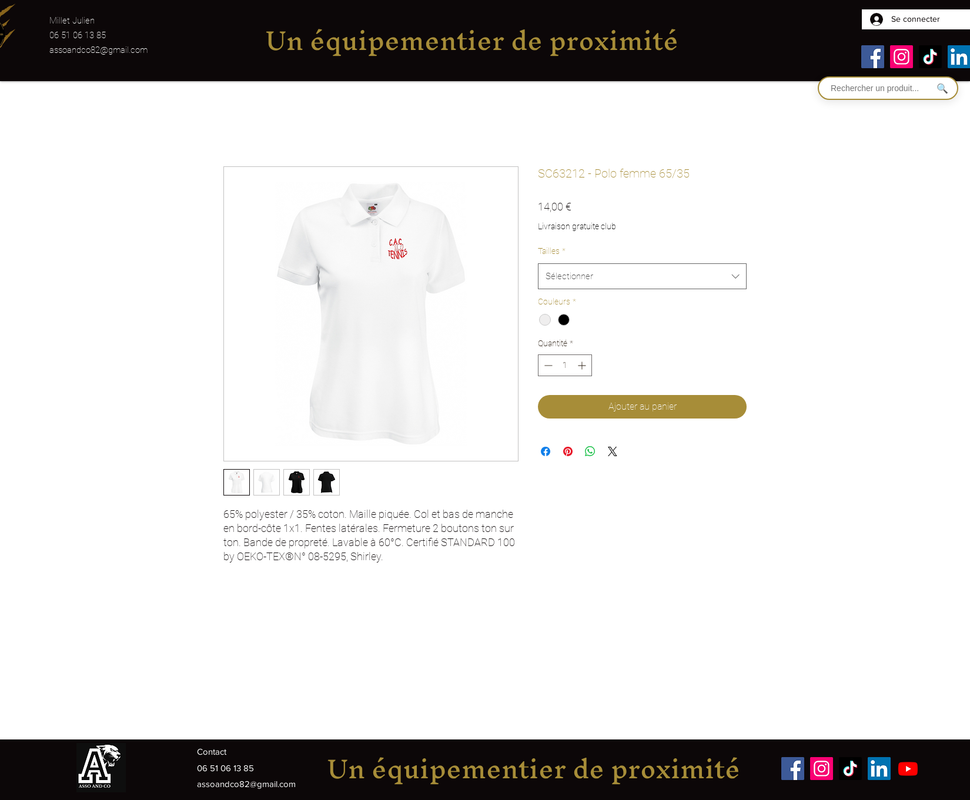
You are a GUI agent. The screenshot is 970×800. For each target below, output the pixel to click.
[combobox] (642, 276)
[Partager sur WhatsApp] (590, 451)
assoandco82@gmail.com (98, 50)
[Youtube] (908, 768)
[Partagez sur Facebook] (545, 451)
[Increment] (583, 365)
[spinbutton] (565, 365)
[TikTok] (930, 56)
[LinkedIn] (879, 768)
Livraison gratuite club (577, 226)
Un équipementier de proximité (471, 40)
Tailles (552, 251)
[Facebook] (872, 56)
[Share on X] (613, 451)
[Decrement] (547, 365)
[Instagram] (901, 56)
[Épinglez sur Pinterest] (568, 451)
